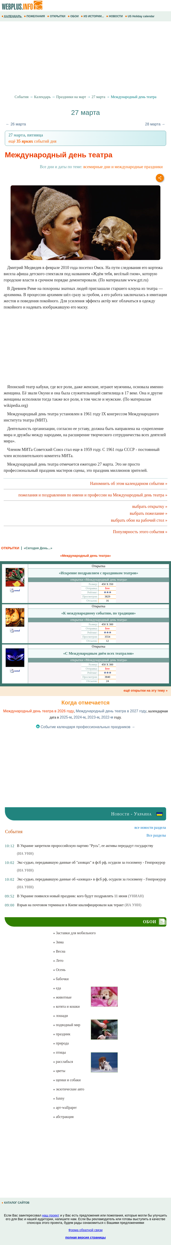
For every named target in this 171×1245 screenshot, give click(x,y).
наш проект (50, 1215)
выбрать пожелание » (148, 513)
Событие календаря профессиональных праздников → (85, 727)
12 (107, 640)
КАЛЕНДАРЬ (12, 16)
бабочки (60, 979)
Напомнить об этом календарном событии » (128, 483)
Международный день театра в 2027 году (111, 711)
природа (61, 1043)
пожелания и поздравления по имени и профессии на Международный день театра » (92, 495)
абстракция (63, 1117)
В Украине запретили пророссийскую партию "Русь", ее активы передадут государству (85, 846)
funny (58, 1098)
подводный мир (66, 1025)
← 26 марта (16, 124)
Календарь (42, 97)
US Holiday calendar (140, 16)
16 (107, 600)
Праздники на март (71, 97)
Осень (59, 970)
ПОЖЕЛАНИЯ (35, 16)
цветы (59, 1071)
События (21, 97)
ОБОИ (74, 16)
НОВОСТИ (115, 16)
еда (57, 988)
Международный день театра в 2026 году (38, 711)
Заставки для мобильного (74, 933)
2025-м (66, 717)
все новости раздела (150, 827)
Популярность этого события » (140, 531)
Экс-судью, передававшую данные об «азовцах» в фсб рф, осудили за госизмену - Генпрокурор (91, 879)
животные (62, 997)
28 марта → (155, 124)
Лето (58, 960)
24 (107, 681)
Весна (59, 951)
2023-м (93, 717)
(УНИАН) (136, 896)
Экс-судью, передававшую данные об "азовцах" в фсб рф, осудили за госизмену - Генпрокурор (91, 862)
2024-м (80, 717)
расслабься (63, 1062)
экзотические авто (68, 1089)
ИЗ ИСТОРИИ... (93, 16)
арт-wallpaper (65, 1107)
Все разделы (156, 835)
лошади (60, 1016)
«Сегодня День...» (38, 548)
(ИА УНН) (25, 853)
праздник (61, 1034)
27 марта (98, 97)
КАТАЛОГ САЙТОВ (16, 1202)
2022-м (107, 717)
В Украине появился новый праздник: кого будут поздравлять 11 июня (72, 896)
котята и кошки (66, 1006)
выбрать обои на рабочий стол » (139, 520)
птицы (59, 1052)
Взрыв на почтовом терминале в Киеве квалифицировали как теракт (70, 905)
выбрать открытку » (149, 506)
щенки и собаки (67, 1080)
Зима (58, 942)
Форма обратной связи (85, 1230)
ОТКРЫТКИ (56, 16)
